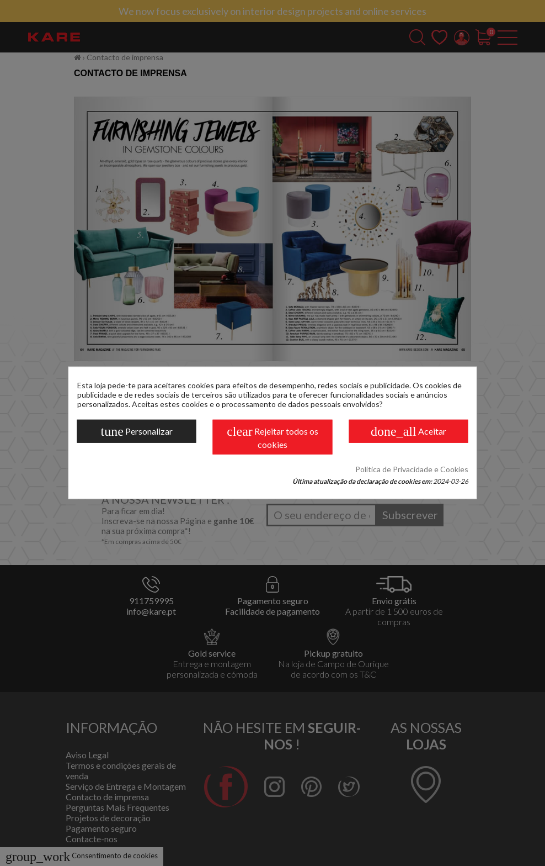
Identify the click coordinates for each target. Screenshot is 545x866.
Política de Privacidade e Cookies (411, 469)
